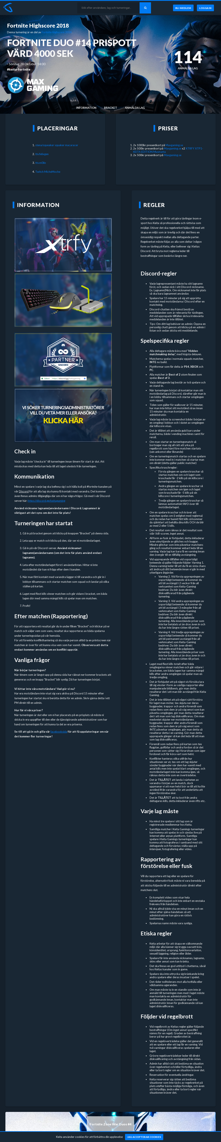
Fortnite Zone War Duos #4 (110, 1124)
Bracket (110, 107)
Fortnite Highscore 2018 (38, 25)
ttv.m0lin (40, 162)
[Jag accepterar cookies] (144, 1137)
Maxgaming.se (174, 145)
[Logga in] (205, 8)
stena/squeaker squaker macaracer (56, 145)
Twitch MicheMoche (47, 171)
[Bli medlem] (183, 8)
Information (86, 107)
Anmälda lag (135, 107)
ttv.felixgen (42, 154)
